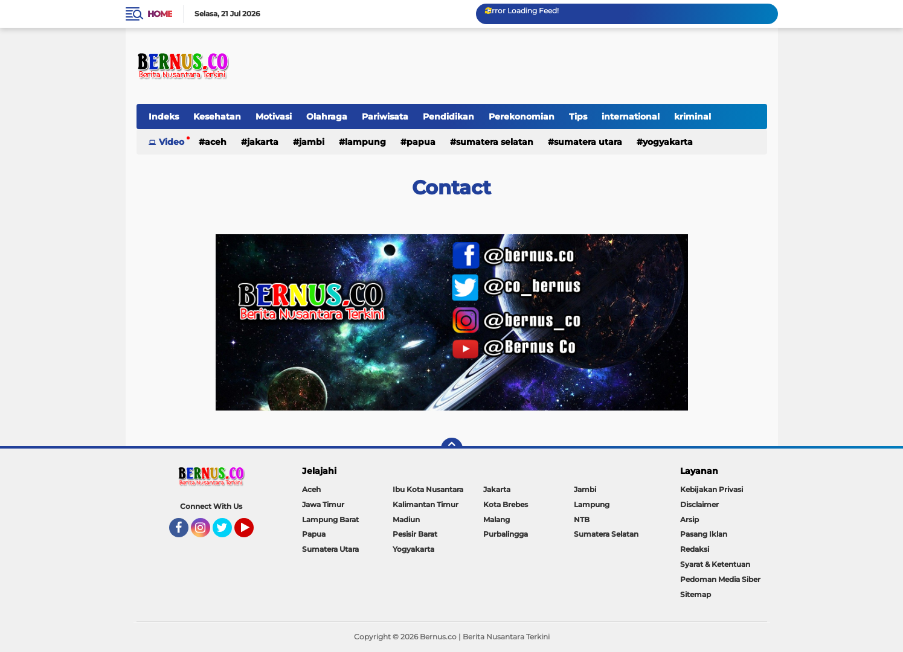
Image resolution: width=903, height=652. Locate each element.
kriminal (692, 116)
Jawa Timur (323, 504)
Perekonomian (521, 116)
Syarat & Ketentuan (715, 564)
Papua (421, 141)
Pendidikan (448, 116)
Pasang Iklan (703, 534)
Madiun (406, 519)
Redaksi (694, 549)
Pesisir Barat (415, 534)
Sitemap (695, 594)
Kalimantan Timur (425, 504)
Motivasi (273, 116)
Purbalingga (505, 534)
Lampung (365, 141)
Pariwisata (385, 116)
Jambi (311, 141)
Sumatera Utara (588, 141)
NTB (582, 519)
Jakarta (262, 141)
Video (171, 141)
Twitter (228, 533)
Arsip (689, 519)
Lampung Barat (330, 519)
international (631, 116)
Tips (578, 116)
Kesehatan (217, 116)
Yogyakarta (668, 141)
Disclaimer (699, 504)
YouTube (252, 533)
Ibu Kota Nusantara (428, 489)
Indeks (164, 116)
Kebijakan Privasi (711, 489)
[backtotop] (452, 448)
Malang (496, 519)
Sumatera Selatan (494, 141)
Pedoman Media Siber (720, 579)
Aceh (216, 141)
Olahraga (326, 116)
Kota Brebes (505, 504)
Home (159, 13)
